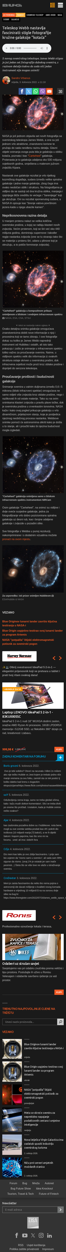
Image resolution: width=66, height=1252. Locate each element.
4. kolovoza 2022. (19, 820)
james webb (51, 14)
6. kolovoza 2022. (29, 765)
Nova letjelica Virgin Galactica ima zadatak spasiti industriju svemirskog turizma (43, 1143)
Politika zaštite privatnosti (24, 1249)
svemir (6, 19)
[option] (33, 708)
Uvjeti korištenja (36, 1245)
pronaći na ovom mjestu (16, 539)
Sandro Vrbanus (20, 78)
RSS (21, 1245)
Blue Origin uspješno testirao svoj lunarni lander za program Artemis (43, 1070)
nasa (60, 14)
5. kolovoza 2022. (19, 794)
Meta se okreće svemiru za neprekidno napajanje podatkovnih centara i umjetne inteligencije (42, 1118)
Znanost (20, 14)
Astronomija (9, 14)
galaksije (15, 19)
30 (60, 91)
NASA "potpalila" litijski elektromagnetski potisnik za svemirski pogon (41, 1093)
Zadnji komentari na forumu (24, 756)
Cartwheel (34, 155)
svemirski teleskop (34, 14)
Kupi (59, 749)
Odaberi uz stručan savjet (20, 963)
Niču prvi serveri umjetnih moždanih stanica (38, 1164)
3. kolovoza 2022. (27, 878)
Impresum (48, 1249)
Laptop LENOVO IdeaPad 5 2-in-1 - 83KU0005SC (27, 714)
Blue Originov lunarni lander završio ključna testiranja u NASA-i (44, 1046)
